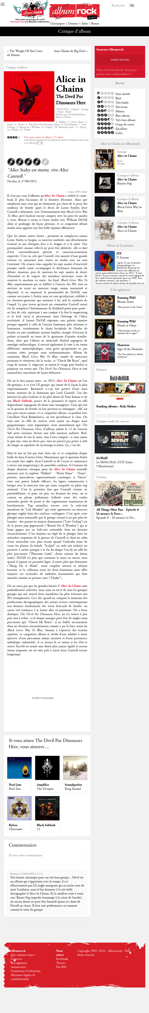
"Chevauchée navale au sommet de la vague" (128, 332)
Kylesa (13, 825)
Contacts (16, 959)
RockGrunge (121, 162)
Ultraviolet (15, 829)
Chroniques (57, 24)
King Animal (73, 789)
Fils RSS (61, 967)
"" (119, 275)
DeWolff (101, 458)
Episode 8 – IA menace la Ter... (116, 518)
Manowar (123, 345)
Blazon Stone (125, 302)
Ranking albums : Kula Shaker (116, 406)
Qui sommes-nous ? (23, 955)
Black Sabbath (46, 825)
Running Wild (126, 298)
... (97, 411)
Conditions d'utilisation (26, 971)
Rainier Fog (124, 184)
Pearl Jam (15, 785)
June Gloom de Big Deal (69, 51)
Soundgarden (73, 785)
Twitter (60, 963)
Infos (85, 24)
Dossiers (73, 24)
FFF (119, 253)
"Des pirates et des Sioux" (130, 307)
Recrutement (19, 963)
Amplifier (43, 785)
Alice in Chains (71, 84)
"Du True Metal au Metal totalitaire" (130, 356)
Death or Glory (126, 326)
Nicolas (12, 181)
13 (38, 829)
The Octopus (45, 789)
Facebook (62, 959)
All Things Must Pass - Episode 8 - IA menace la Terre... (118, 512)
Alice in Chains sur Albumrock (119, 144)
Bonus (95, 24)
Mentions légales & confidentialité (23, 977)
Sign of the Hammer (130, 349)
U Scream (123, 258)
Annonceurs (18, 967)
